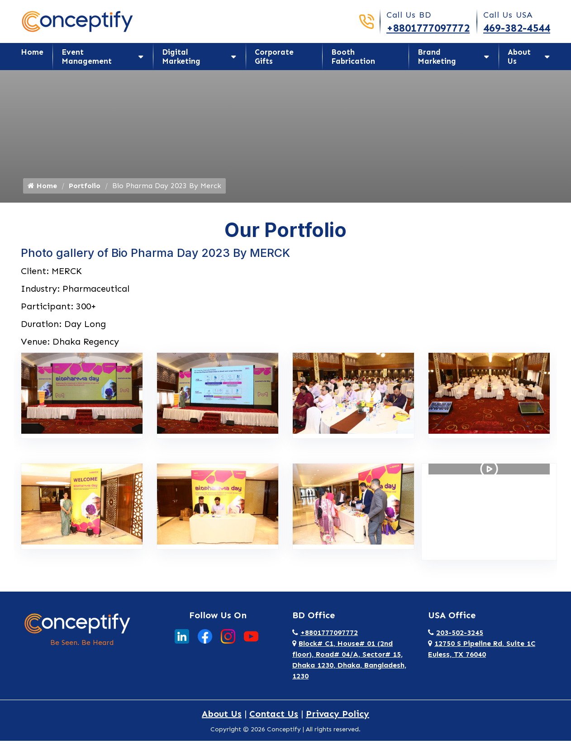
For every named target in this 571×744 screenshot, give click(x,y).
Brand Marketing (437, 56)
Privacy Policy (337, 716)
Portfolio (84, 189)
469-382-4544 (516, 27)
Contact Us (273, 716)
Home (32, 52)
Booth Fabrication (353, 56)
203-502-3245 (455, 635)
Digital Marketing (181, 56)
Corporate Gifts (274, 56)
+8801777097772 (428, 27)
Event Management (87, 56)
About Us (519, 56)
